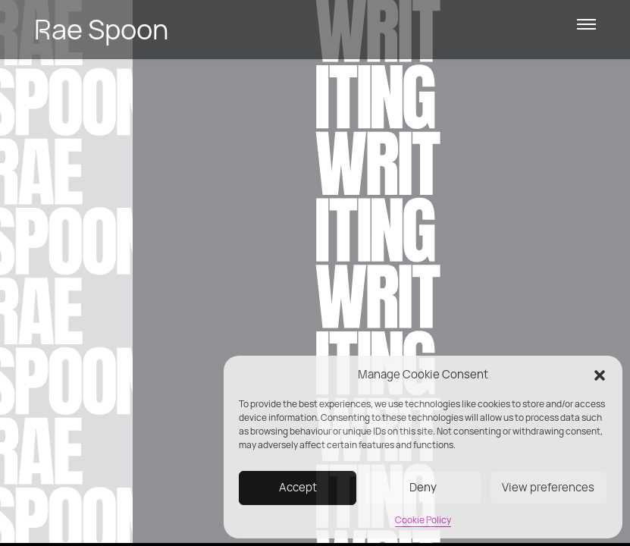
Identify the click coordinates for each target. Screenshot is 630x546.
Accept (298, 487)
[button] (599, 374)
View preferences (548, 487)
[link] (268, 29)
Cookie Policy (423, 519)
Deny (423, 487)
